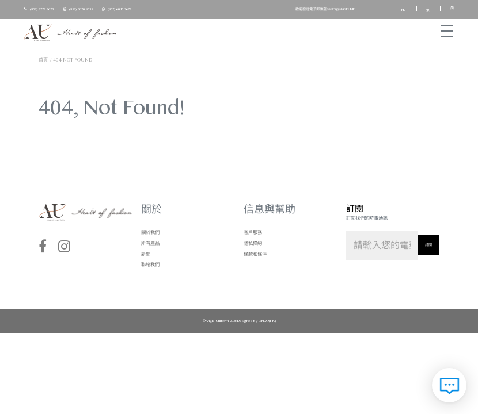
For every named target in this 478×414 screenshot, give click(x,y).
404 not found (72, 59)
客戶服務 (253, 232)
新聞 (145, 254)
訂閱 (428, 245)
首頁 (43, 59)
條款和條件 (255, 254)
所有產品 (150, 243)
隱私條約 (253, 243)
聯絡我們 (150, 264)
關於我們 (150, 232)
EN (404, 10)
